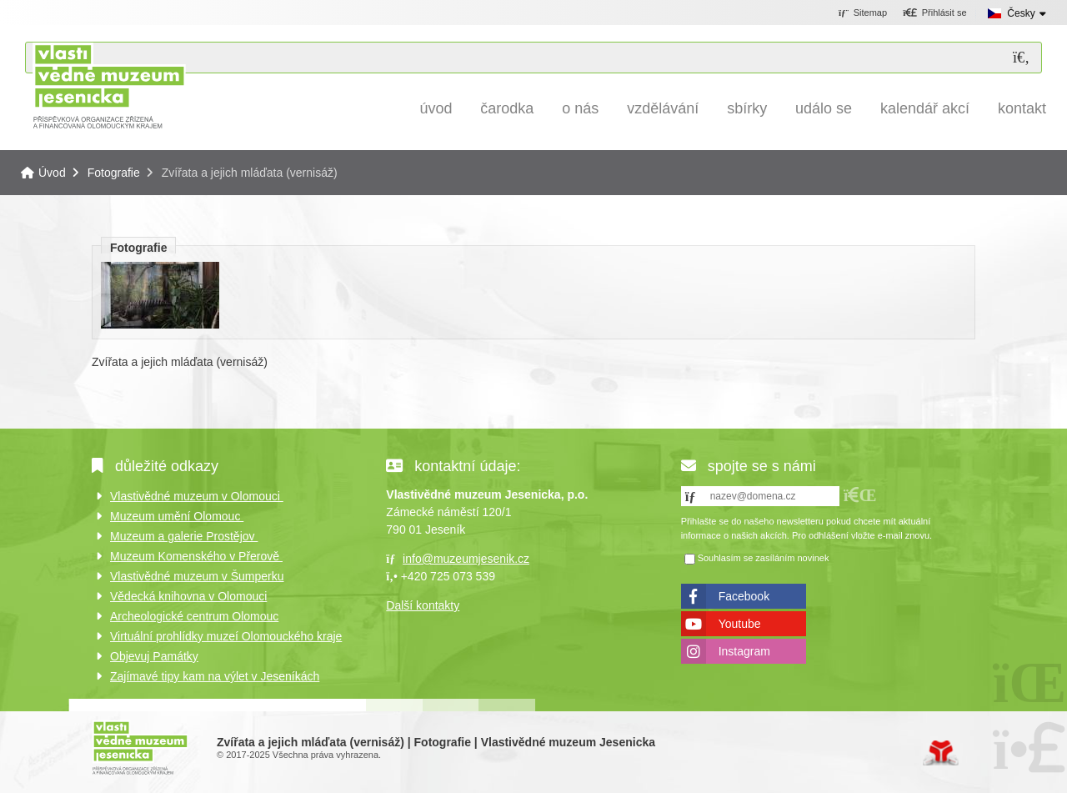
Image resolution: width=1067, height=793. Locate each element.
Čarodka (507, 108)
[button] (935, 13)
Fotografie (114, 172)
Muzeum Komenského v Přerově (196, 556)
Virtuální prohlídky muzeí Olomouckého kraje (226, 636)
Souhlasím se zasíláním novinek (763, 558)
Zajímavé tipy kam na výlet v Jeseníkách (214, 676)
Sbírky (747, 108)
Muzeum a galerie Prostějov (184, 536)
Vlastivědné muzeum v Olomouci (196, 496)
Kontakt (1022, 108)
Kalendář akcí (924, 108)
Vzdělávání (663, 108)
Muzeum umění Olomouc (176, 516)
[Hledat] (1021, 58)
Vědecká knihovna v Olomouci (188, 596)
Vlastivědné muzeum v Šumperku (197, 576)
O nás (580, 108)
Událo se (823, 108)
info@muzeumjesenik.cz (466, 558)
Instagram (744, 651)
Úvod (109, 85)
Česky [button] (1020, 13)
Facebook (744, 596)
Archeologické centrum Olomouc (194, 616)
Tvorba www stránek (941, 752)
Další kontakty (422, 605)
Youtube (740, 623)
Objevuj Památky (154, 656)
